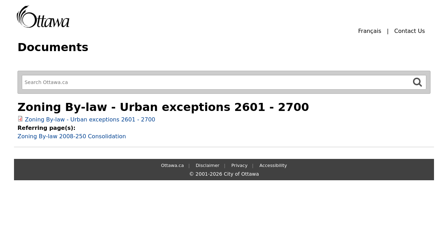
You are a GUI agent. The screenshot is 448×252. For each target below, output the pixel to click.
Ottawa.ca (172, 165)
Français (369, 31)
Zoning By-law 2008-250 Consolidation (72, 136)
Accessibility (273, 165)
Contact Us (409, 31)
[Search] (417, 82)
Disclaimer (207, 165)
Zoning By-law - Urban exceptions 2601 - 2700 (90, 119)
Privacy (239, 165)
